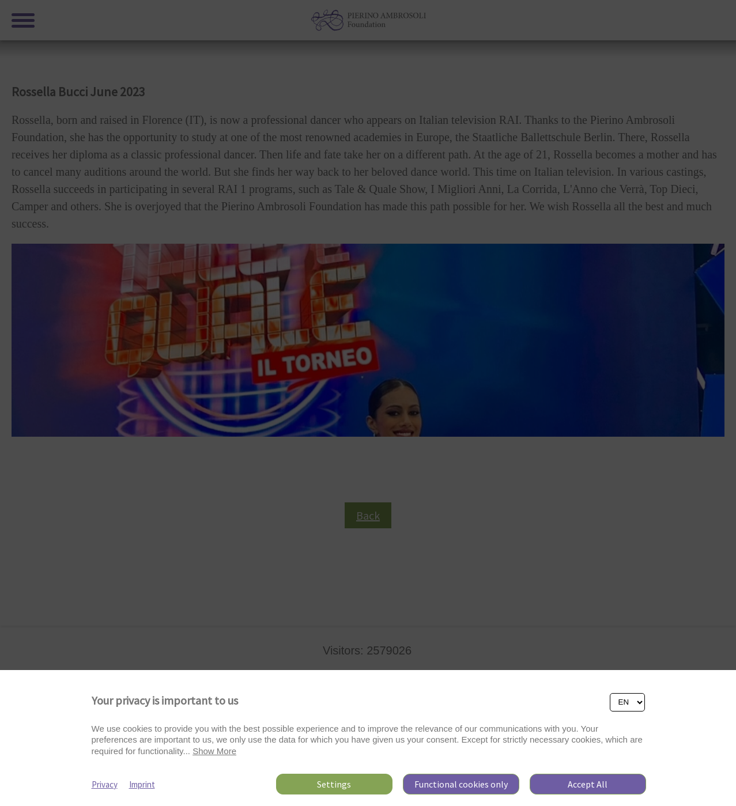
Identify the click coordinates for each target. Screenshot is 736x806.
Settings (334, 784)
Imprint (142, 784)
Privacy (105, 784)
